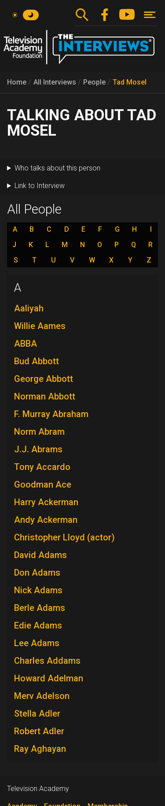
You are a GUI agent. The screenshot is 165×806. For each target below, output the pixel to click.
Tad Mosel (130, 82)
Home (16, 82)
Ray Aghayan (40, 748)
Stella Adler (37, 713)
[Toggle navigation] (150, 15)
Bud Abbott (36, 361)
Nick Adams (38, 590)
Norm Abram (39, 431)
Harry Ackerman (46, 502)
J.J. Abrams (38, 449)
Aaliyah (29, 308)
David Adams (40, 555)
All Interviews (54, 82)
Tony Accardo (42, 467)
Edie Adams (38, 625)
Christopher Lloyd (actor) (64, 537)
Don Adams (37, 572)
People (94, 82)
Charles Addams (47, 660)
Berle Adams (39, 608)
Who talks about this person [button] (57, 168)
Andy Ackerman (45, 519)
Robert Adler (39, 731)
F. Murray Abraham (51, 414)
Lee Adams (36, 643)
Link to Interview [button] (40, 185)
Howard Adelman (48, 678)
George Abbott (43, 378)
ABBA (25, 343)
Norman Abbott (44, 396)
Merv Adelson (42, 696)
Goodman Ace (42, 484)
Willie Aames (40, 326)
